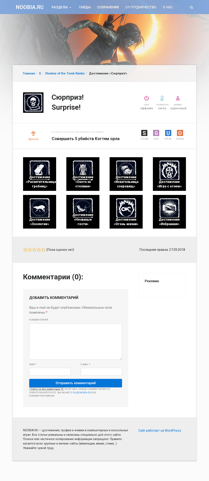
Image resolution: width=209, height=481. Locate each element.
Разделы (60, 7)
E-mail (85, 364)
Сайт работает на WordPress (159, 430)
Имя (32, 364)
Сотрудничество (140, 7)
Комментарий (38, 319)
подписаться (82, 392)
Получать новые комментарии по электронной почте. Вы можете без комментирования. (69, 392)
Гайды (85, 7)
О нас (168, 7)
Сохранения (108, 7)
